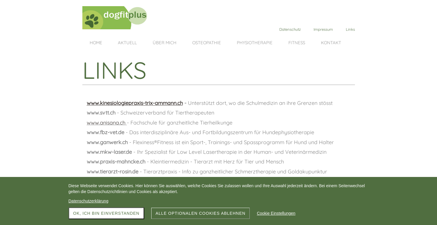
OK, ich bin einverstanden (106, 213)
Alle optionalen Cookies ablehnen (201, 213)
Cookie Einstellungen (276, 213)
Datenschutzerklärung (88, 201)
